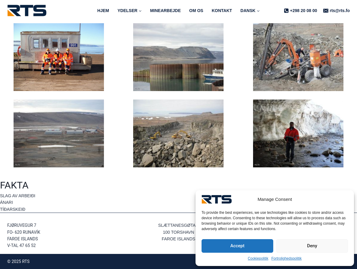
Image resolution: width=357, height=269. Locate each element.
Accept (237, 245)
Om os (196, 10)
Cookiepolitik (258, 258)
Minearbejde (165, 10)
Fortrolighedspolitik (286, 258)
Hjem (103, 10)
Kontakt (222, 10)
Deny (312, 245)
